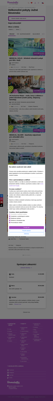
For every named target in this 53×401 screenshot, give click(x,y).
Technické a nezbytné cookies (19, 214)
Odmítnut (26, 233)
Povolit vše (26, 227)
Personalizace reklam (16, 222)
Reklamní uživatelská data (18, 220)
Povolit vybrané (26, 230)
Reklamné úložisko (16, 218)
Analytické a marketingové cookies (20, 216)
